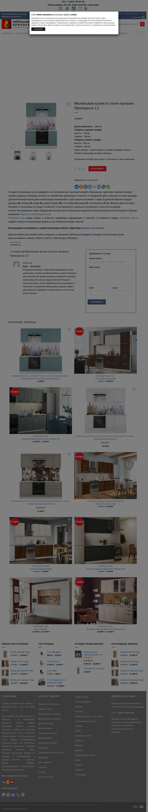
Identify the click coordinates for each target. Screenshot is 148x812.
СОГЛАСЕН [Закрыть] (38, 29)
